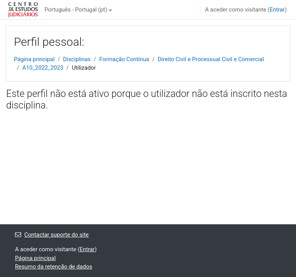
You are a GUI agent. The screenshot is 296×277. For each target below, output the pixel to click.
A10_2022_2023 (42, 67)
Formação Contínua (124, 59)
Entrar (277, 9)
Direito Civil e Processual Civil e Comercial (211, 59)
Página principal (34, 59)
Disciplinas (77, 59)
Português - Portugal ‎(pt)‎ (75, 9)
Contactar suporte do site (52, 234)
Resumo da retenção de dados (53, 266)
